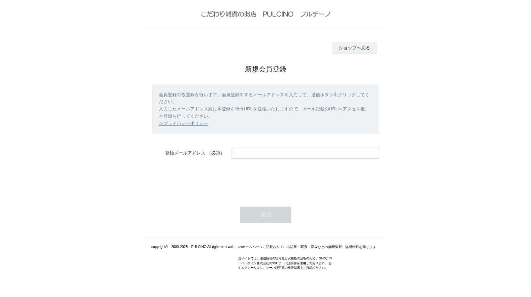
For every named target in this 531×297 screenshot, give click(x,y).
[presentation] (284, 179)
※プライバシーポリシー (183, 123)
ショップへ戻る (354, 47)
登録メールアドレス (185, 153)
